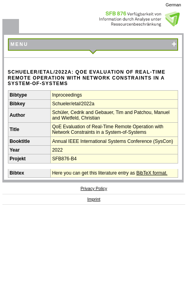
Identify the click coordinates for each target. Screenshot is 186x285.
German (173, 4)
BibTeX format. (151, 173)
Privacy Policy (93, 188)
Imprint (94, 199)
